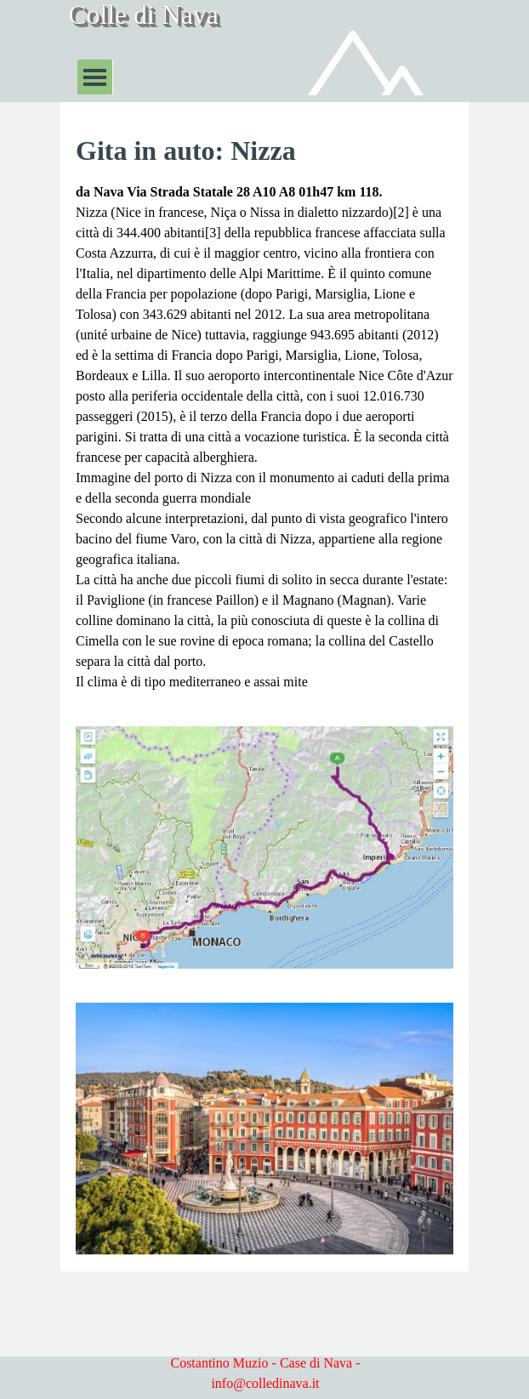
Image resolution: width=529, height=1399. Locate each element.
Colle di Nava (143, 15)
